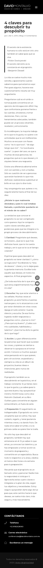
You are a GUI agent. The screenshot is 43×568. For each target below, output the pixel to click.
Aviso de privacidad (24, 563)
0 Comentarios (31, 36)
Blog (21, 36)
